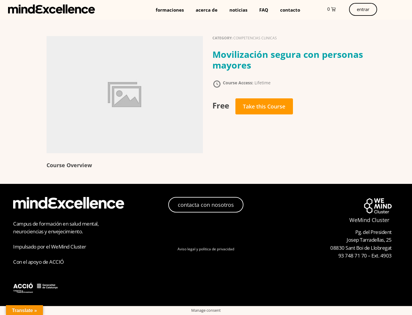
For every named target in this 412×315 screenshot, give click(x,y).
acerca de (206, 10)
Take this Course (264, 106)
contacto (290, 10)
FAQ (263, 10)
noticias (238, 10)
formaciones (170, 10)
